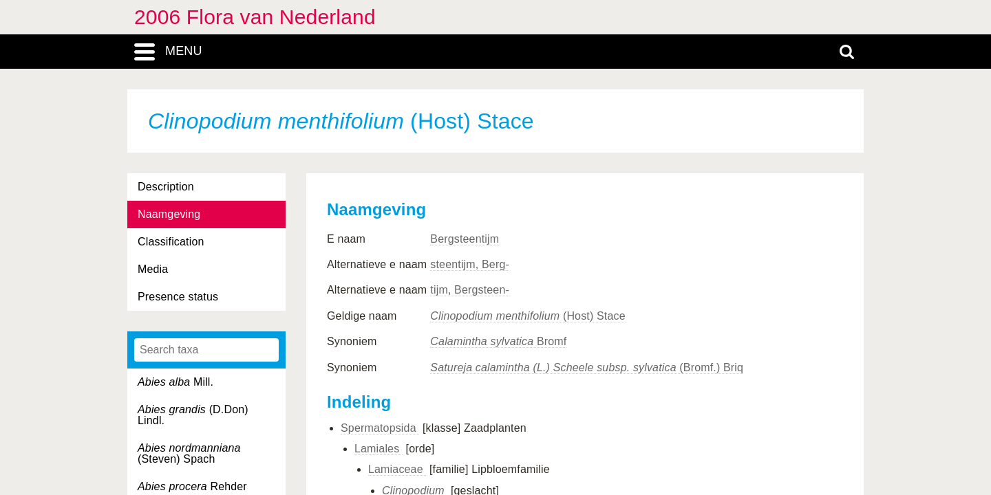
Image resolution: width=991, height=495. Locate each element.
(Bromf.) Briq (586, 367)
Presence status (178, 296)
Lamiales (378, 448)
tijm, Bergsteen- (469, 290)
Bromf (498, 341)
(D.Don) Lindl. (193, 415)
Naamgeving (169, 214)
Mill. (175, 382)
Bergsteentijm (464, 239)
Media (153, 269)
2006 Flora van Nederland (255, 17)
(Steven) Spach (189, 453)
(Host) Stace (527, 316)
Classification (171, 242)
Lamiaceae (397, 469)
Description (166, 186)
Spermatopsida (380, 428)
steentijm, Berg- (469, 264)
